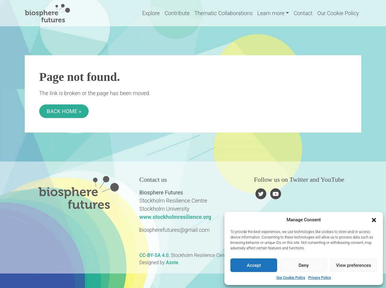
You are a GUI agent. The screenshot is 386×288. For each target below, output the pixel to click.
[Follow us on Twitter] (261, 193)
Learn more (270, 13)
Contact (303, 13)
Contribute (177, 13)
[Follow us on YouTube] (275, 193)
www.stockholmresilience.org (175, 217)
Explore (151, 13)
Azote (172, 262)
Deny (304, 265)
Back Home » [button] (64, 111)
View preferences (353, 265)
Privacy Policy (319, 278)
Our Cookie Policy (290, 278)
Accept (254, 265)
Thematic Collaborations (223, 13)
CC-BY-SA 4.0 (154, 255)
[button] (374, 220)
